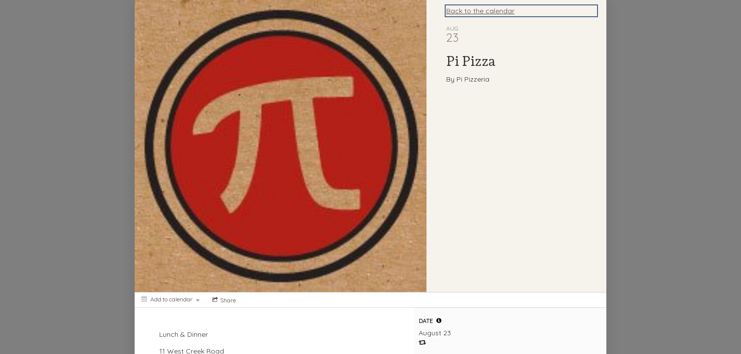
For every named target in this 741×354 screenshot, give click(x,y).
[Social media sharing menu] (223, 300)
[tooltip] (438, 321)
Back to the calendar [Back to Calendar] (480, 10)
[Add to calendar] (170, 299)
